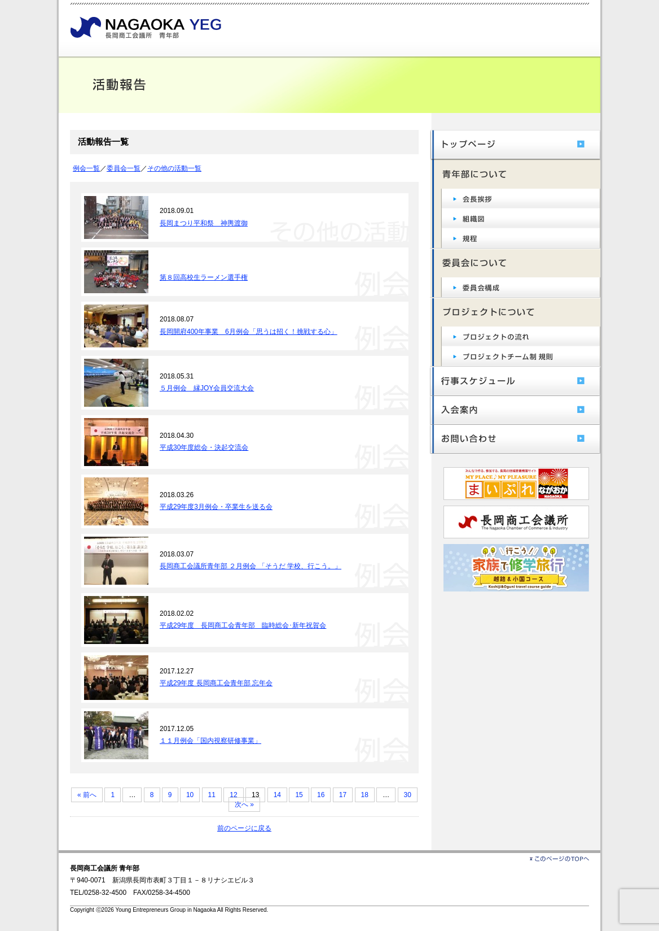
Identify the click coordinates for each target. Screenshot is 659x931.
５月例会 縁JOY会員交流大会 (207, 388)
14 (277, 795)
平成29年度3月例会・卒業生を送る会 (216, 507)
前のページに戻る (244, 828)
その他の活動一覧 (174, 168)
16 (320, 795)
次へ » (244, 804)
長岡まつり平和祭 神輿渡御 (204, 223)
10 (190, 795)
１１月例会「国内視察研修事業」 (210, 741)
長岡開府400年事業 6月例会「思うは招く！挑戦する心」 (248, 332)
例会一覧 (86, 168)
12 (233, 795)
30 (407, 795)
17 (342, 795)
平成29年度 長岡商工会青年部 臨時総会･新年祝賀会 (243, 625)
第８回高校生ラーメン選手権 (204, 277)
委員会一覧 (123, 168)
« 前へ (86, 795)
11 (212, 795)
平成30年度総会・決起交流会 (204, 447)
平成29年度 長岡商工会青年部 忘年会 (216, 683)
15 (298, 795)
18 (364, 795)
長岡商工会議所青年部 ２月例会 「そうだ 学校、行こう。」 (250, 566)
